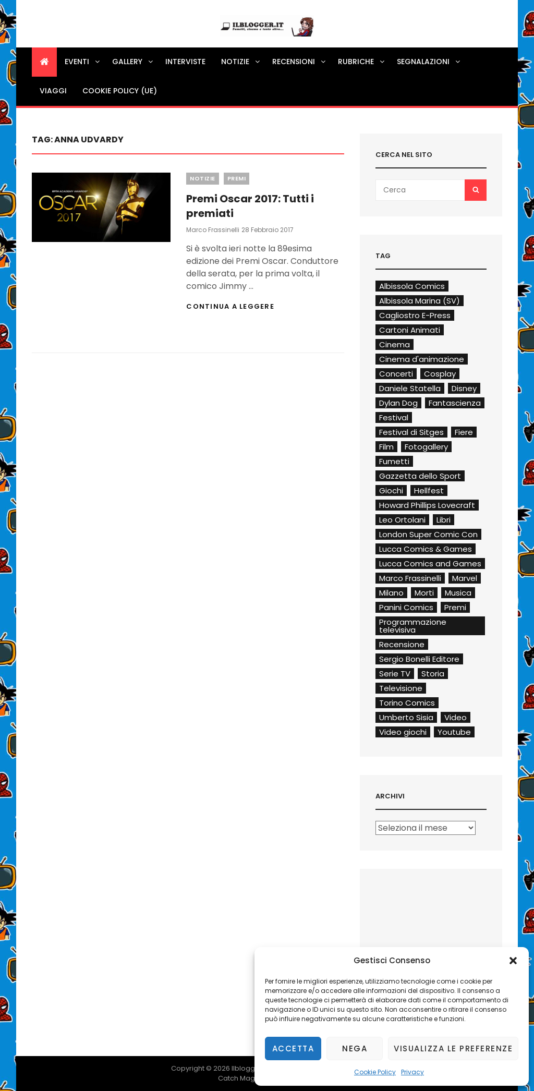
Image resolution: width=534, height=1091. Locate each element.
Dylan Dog (398, 402)
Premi (236, 178)
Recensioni (299, 61)
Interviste (185, 61)
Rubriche (362, 61)
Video (455, 717)
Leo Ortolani (402, 519)
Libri (443, 519)
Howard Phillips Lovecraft (427, 505)
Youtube (454, 731)
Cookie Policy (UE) (119, 91)
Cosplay (440, 373)
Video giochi (403, 731)
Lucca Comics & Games (425, 548)
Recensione (401, 644)
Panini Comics (406, 607)
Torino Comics (407, 702)
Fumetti (394, 461)
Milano (391, 592)
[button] (513, 960)
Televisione (400, 688)
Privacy (412, 1072)
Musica (458, 592)
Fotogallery (426, 446)
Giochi (391, 490)
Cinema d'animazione (421, 359)
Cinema (394, 344)
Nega (354, 1048)
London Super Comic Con (428, 534)
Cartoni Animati (409, 329)
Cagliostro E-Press (415, 315)
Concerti (396, 373)
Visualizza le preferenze (453, 1048)
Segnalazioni (429, 61)
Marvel (464, 578)
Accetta (293, 1048)
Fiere (464, 432)
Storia (432, 673)
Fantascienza (455, 402)
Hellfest (429, 490)
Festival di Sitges (411, 432)
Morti (424, 592)
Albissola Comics (412, 286)
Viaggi (53, 91)
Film (386, 446)
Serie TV (394, 673)
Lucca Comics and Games (430, 563)
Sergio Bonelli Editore (419, 658)
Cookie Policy (375, 1072)
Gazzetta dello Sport (420, 475)
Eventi (83, 61)
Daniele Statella (410, 388)
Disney (464, 388)
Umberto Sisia (406, 717)
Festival (393, 417)
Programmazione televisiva (412, 625)
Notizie (241, 61)
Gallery (133, 61)
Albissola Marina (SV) (419, 300)
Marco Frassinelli (212, 229)
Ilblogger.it (250, 1068)
